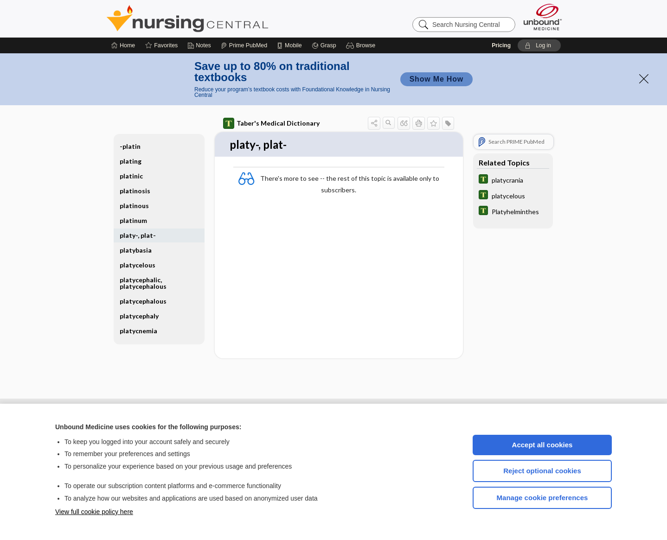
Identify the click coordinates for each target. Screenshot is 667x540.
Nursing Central (222, 18)
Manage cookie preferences (542, 498)
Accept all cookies (542, 445)
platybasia (136, 250)
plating (130, 161)
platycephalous (143, 301)
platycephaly (139, 316)
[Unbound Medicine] (542, 17)
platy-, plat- (138, 235)
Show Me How (436, 79)
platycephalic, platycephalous (143, 283)
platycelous (137, 265)
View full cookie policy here (94, 511)
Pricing (501, 45)
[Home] (123, 45)
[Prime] (244, 45)
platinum (133, 220)
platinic (131, 176)
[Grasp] (324, 45)
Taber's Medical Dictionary (271, 123)
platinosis (135, 191)
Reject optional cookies (542, 471)
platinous (134, 206)
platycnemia (138, 331)
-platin (130, 146)
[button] (362, 45)
